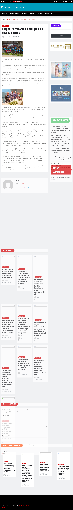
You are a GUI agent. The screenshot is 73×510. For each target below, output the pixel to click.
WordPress (22, 505)
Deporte (24, 14)
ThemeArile (4, 507)
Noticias (4, 14)
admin (6, 73)
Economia (32, 14)
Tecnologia (48, 14)
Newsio (28, 505)
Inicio (3, 20)
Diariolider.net (13, 7)
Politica (40, 14)
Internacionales (15, 14)
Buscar (56, 30)
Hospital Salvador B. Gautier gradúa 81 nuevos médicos (21, 20)
